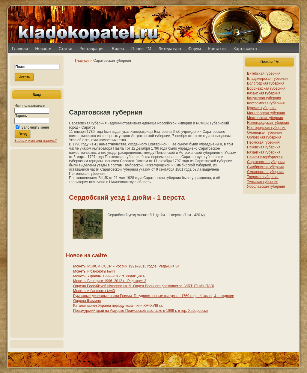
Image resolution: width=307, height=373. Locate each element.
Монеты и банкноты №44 (94, 271)
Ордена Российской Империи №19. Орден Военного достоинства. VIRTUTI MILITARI (143, 286)
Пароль (20, 116)
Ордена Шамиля (87, 301)
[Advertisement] (36, 243)
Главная (82, 60)
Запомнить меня (35, 127)
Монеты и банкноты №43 (94, 291)
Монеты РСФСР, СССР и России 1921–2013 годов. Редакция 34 (126, 266)
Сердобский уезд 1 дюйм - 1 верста (127, 197)
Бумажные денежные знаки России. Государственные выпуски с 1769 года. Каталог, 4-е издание (153, 296)
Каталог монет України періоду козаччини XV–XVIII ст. (118, 305)
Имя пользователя (29, 105)
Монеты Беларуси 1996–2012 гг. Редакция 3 (109, 281)
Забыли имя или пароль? (35, 141)
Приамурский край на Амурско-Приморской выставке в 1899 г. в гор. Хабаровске (140, 311)
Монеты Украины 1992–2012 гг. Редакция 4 (109, 276)
